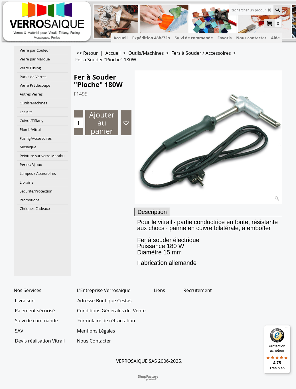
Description (152, 211)
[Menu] (286, 328)
